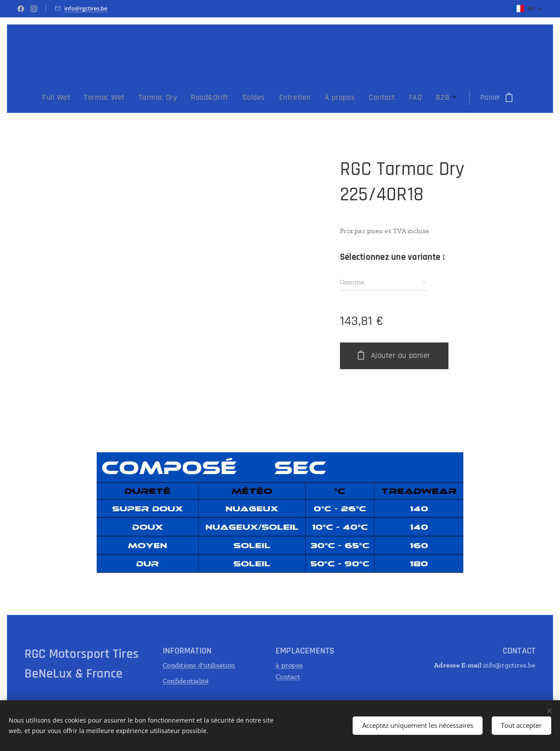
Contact (288, 676)
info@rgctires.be (85, 8)
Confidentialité (186, 681)
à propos (289, 665)
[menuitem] (182, 97)
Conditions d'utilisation (199, 665)
